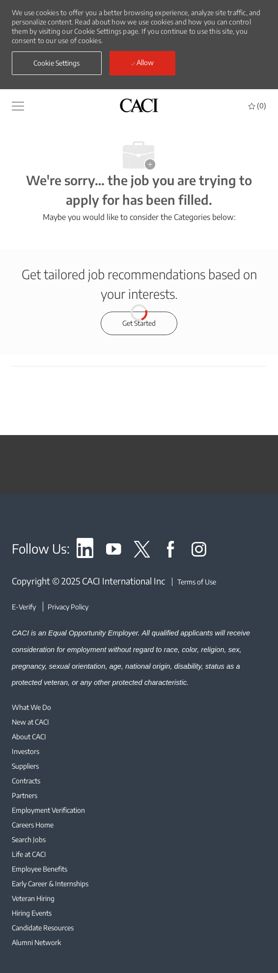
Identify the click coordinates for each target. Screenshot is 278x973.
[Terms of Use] (194, 582)
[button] (57, 63)
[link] (85, 551)
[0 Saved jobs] (257, 105)
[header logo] (139, 105)
